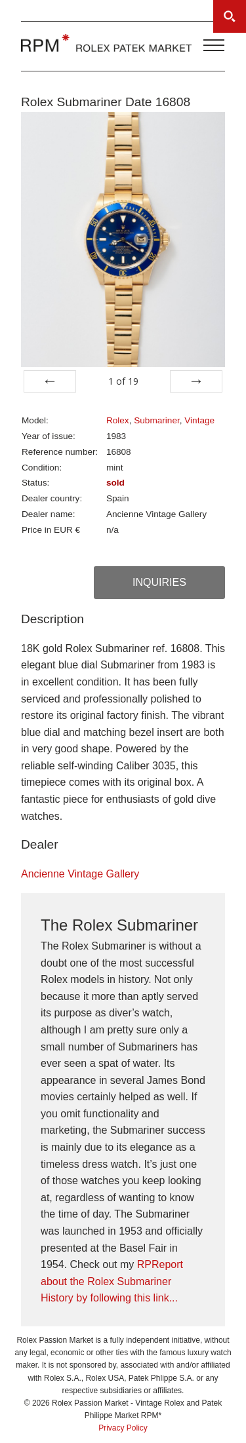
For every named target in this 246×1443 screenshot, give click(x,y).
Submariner (157, 420)
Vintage (199, 420)
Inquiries (159, 582)
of (123, 381)
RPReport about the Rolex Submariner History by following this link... (112, 1281)
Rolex (117, 420)
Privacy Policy (123, 1428)
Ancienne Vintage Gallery (80, 873)
